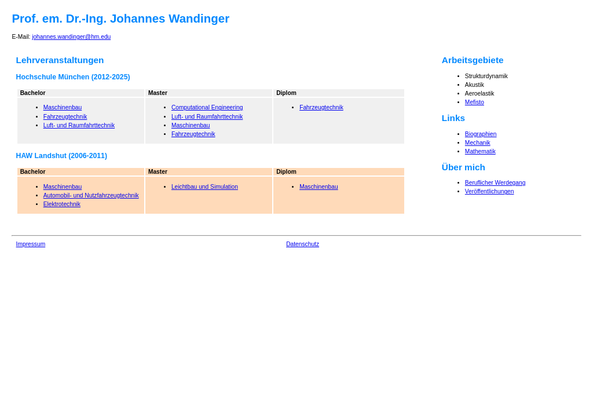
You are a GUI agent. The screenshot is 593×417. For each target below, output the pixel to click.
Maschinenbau (62, 107)
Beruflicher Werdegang (495, 183)
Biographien (481, 134)
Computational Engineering (207, 107)
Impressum (31, 244)
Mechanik (477, 143)
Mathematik (480, 151)
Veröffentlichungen (489, 191)
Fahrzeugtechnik (65, 117)
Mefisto (474, 102)
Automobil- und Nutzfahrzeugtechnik (91, 195)
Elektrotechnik (61, 204)
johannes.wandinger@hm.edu (71, 37)
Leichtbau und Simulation (204, 187)
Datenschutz (302, 244)
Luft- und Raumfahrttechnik (79, 125)
